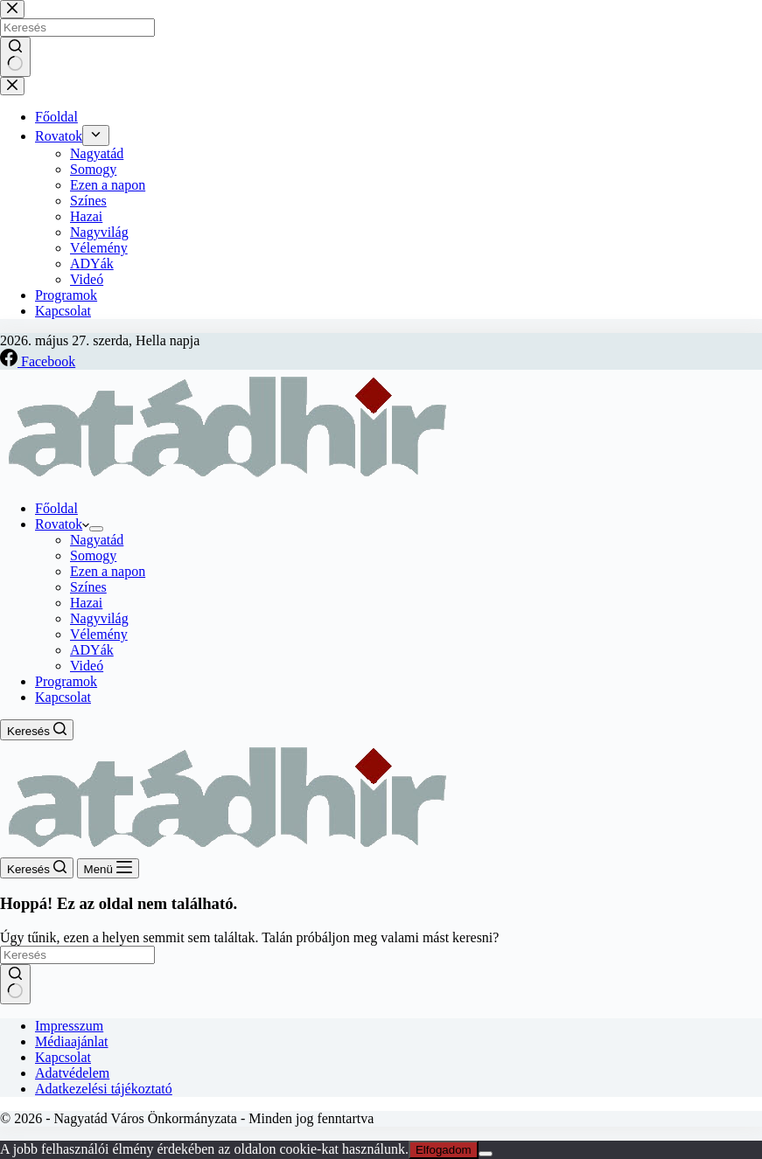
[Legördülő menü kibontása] (96, 528)
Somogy (93, 555)
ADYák (92, 649)
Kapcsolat (63, 697)
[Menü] (108, 868)
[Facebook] (37, 361)
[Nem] (486, 1153)
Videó (86, 665)
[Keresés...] (77, 955)
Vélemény (99, 634)
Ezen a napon (107, 571)
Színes (88, 587)
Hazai (86, 602)
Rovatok (62, 524)
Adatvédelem (72, 1072)
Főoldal (56, 508)
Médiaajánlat (71, 1041)
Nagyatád (96, 539)
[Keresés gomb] (15, 984)
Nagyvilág (99, 618)
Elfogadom (444, 1149)
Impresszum (69, 1025)
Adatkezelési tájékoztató (103, 1088)
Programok (66, 681)
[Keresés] (36, 729)
